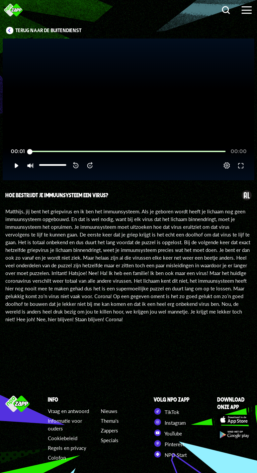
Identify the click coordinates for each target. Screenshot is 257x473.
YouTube (168, 433)
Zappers (109, 430)
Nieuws (109, 411)
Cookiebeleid (62, 438)
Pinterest (169, 444)
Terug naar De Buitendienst (48, 30)
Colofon (57, 458)
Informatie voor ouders (65, 424)
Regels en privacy (67, 448)
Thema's (110, 421)
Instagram (170, 422)
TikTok (166, 411)
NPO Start (170, 454)
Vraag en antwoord (68, 411)
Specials (109, 440)
